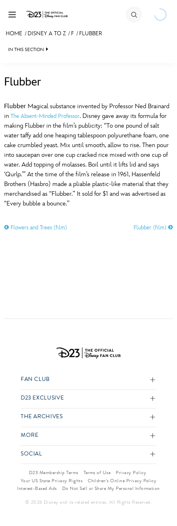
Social (31, 454)
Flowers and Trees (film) (35, 227)
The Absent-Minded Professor (45, 116)
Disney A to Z (47, 33)
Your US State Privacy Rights (51, 480)
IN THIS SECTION (26, 50)
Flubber (90, 33)
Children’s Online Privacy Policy (122, 480)
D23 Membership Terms (53, 472)
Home (14, 33)
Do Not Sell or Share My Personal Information (111, 488)
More (30, 435)
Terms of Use (97, 472)
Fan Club (35, 379)
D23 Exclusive (42, 398)
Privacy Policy (131, 472)
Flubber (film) (153, 227)
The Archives (42, 416)
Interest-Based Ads (37, 488)
